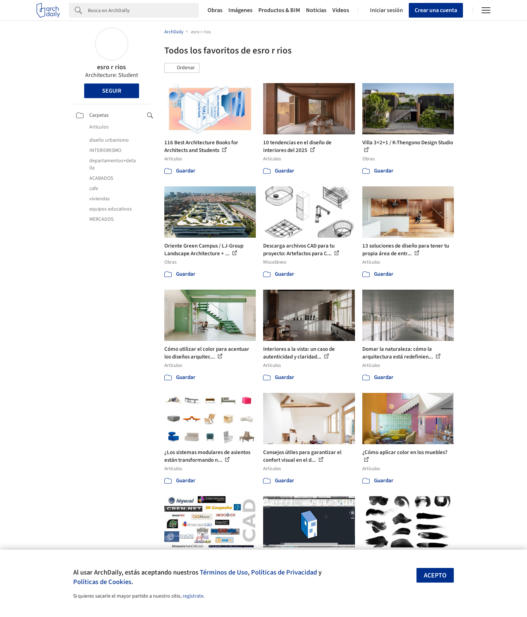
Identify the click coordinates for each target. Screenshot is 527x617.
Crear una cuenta (436, 10)
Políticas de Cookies (102, 582)
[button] (181, 68)
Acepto (435, 575)
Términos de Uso (224, 572)
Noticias (316, 10)
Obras (215, 10)
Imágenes (240, 10)
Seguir (111, 91)
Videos (340, 10)
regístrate (193, 596)
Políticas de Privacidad (284, 572)
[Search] (143, 10)
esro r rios (111, 67)
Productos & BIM (279, 10)
